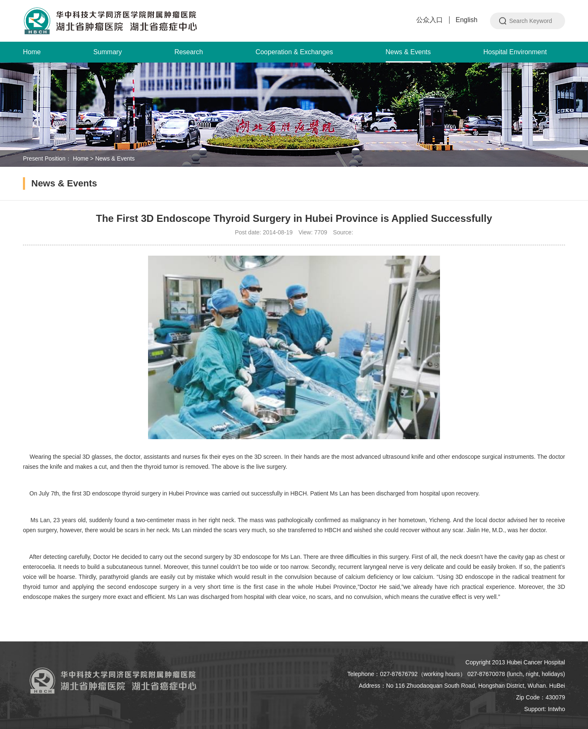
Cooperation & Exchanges (294, 51)
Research (188, 51)
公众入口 (429, 19)
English (466, 19)
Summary (107, 51)
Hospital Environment (515, 51)
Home (32, 51)
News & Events (408, 55)
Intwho (556, 709)
